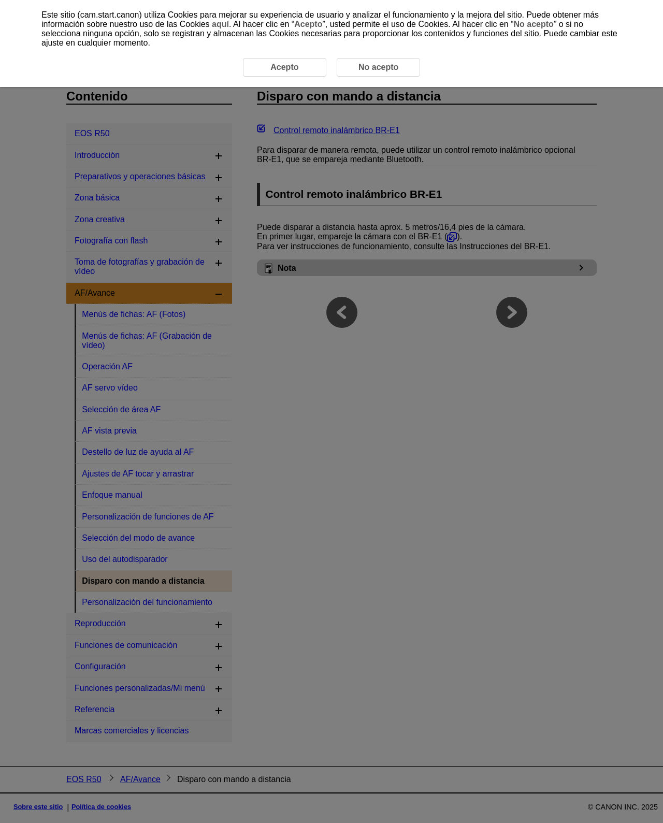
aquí (220, 24)
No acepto (534, 24)
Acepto (308, 24)
